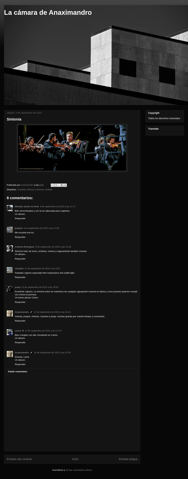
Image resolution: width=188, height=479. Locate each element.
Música (30, 189)
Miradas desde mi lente (27, 206)
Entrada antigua (128, 459)
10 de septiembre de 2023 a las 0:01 (42, 268)
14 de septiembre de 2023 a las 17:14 (43, 330)
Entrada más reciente (19, 459)
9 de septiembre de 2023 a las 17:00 (41, 228)
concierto (21, 189)
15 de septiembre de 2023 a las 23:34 (52, 352)
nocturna (39, 189)
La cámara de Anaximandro (48, 12)
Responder (20, 218)
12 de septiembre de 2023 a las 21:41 (52, 312)
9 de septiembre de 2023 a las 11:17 (57, 206)
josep (18, 287)
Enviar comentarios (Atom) (79, 470)
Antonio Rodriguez (24, 247)
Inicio (75, 459)
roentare (19, 268)
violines (48, 189)
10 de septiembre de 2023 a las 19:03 (40, 287)
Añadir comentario (17, 371)
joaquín (19, 228)
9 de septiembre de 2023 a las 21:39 (53, 247)
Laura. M (19, 330)
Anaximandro (22, 312)
